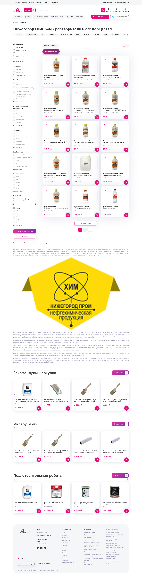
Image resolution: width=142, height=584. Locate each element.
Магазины (65, 543)
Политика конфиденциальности (68, 561)
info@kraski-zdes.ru (43, 544)
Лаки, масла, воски (90, 549)
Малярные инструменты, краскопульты (113, 539)
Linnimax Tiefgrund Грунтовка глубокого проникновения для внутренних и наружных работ (26, 401)
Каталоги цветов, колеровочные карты (112, 553)
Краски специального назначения (91, 545)
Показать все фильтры (25, 231)
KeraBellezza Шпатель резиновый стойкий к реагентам (56, 400)
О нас (46, 2)
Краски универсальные (91, 542)
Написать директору (26, 564)
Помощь (64, 553)
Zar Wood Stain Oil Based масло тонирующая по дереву (115, 503)
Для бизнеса (54, 2)
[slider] (13, 204)
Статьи (64, 558)
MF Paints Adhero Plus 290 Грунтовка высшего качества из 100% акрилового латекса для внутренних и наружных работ (56, 504)
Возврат (31, 2)
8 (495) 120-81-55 (42, 532)
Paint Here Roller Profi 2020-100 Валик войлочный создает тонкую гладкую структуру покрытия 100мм (114, 453)
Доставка (17, 2)
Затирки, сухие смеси (112, 532)
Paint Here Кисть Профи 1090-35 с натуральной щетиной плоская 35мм (115, 401)
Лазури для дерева (111, 561)
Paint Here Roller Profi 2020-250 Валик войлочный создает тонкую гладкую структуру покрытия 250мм (85, 453)
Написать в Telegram (44, 535)
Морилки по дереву (111, 543)
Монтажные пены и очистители (90, 563)
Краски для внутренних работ (93, 535)
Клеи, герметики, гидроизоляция (111, 557)
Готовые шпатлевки (112, 529)
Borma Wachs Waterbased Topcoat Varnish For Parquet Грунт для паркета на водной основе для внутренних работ (85, 504)
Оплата (24, 2)
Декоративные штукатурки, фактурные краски (92, 555)
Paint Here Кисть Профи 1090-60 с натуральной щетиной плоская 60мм (56, 452)
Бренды (64, 535)
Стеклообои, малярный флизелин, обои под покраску (115, 546)
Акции (64, 550)
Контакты (39, 2)
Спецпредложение (90, 532)
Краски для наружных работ (93, 540)
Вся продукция (51, 51)
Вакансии (65, 537)
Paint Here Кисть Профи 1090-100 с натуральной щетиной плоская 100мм (85, 401)
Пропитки (108, 563)
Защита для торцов (111, 550)
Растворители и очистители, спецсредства (114, 535)
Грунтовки (87, 552)
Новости (64, 555)
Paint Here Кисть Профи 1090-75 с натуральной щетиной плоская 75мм (27, 452)
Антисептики (88, 537)
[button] (14, 35)
